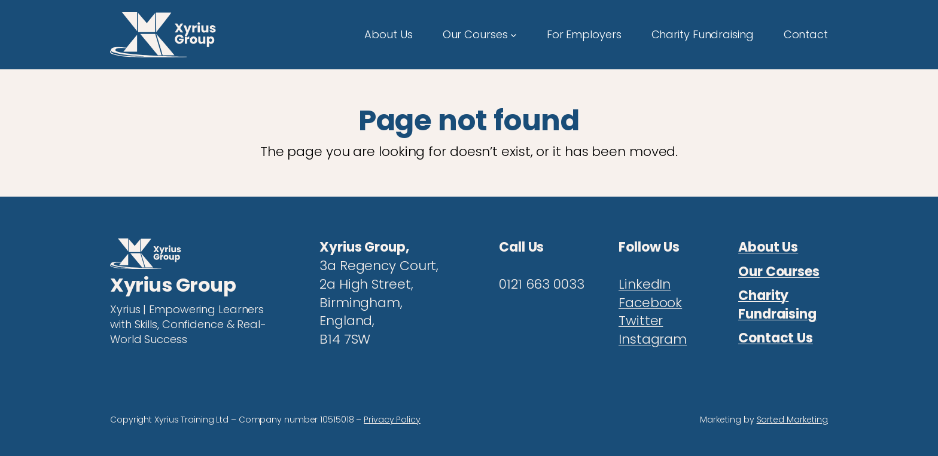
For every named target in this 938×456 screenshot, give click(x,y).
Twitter (641, 320)
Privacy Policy (392, 420)
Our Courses (779, 271)
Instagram (653, 339)
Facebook (650, 302)
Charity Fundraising (777, 304)
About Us (768, 247)
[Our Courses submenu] (513, 34)
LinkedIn (645, 284)
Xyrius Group (173, 284)
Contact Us (775, 338)
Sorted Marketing (792, 420)
